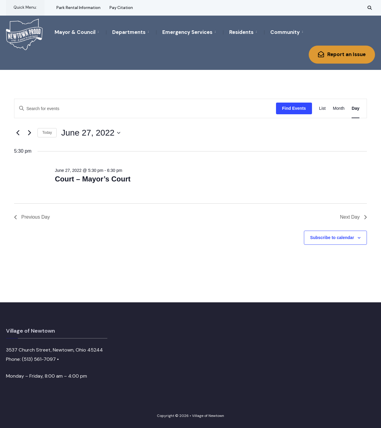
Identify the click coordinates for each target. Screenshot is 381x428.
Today (47, 132)
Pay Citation (121, 7)
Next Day (353, 217)
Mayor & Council (75, 32)
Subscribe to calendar (332, 237)
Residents (241, 32)
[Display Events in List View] (322, 108)
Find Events (294, 108)
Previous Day (32, 217)
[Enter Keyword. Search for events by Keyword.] (145, 108)
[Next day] (29, 132)
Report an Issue (342, 54)
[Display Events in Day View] (355, 108)
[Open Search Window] (369, 7)
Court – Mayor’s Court (92, 179)
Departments (129, 32)
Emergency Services (187, 32)
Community (285, 32)
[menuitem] (80, 32)
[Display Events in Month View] (338, 108)
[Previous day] (17, 132)
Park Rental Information (78, 7)
